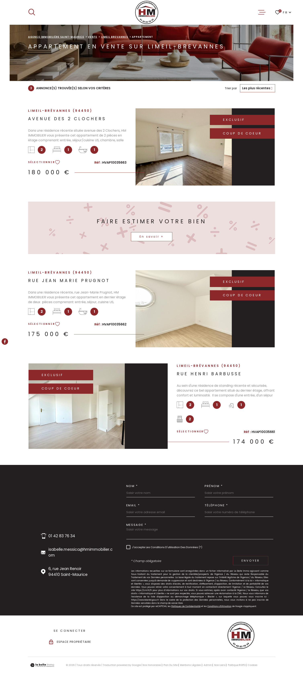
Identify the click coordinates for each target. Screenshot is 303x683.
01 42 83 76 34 (61, 536)
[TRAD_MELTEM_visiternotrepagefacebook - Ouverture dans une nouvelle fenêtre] (5, 341)
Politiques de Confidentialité (186, 606)
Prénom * (214, 485)
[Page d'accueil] (147, 12)
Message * (136, 524)
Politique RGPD (236, 665)
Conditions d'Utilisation (219, 606)
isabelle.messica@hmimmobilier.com (80, 552)
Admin (208, 665)
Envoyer (251, 561)
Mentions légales (190, 665)
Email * (133, 505)
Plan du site (170, 665)
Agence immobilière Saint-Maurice (56, 37)
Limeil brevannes (114, 37)
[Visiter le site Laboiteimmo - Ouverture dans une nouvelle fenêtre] (42, 665)
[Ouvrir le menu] (261, 12)
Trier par (231, 88)
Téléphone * (216, 505)
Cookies (252, 665)
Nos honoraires (152, 665)
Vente (92, 37)
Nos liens (219, 665)
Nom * (132, 485)
